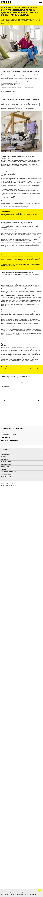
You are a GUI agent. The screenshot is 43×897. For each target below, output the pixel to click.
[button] (41, 71)
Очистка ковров (5, 437)
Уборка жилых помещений (8, 435)
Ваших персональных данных (32, 892)
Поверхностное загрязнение (31, 71)
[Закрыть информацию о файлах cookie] (41, 891)
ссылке (34, 894)
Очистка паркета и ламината (9, 440)
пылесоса (18, 104)
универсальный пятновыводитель (33, 242)
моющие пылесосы (22, 161)
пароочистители (36, 256)
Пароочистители (5, 386)
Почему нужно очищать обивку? (11, 71)
